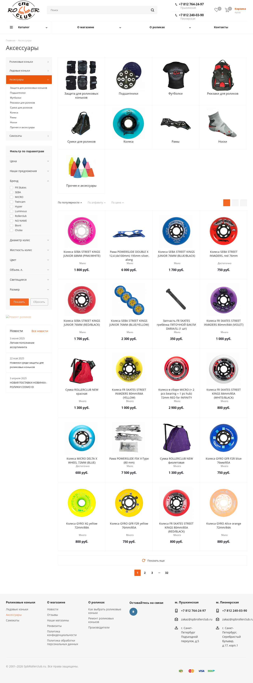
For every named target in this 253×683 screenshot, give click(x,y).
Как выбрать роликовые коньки (104, 611)
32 (166, 573)
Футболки (175, 93)
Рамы (176, 141)
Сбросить (39, 302)
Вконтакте (133, 612)
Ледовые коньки (17, 609)
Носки (222, 141)
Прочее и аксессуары (81, 185)
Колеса (128, 141)
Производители (99, 627)
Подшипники (128, 93)
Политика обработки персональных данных (62, 642)
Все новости (40, 327)
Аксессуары (14, 615)
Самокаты (12, 620)
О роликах (96, 602)
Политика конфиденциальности (62, 633)
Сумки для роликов (81, 141)
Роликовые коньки (20, 602)
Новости (52, 609)
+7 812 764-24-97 (189, 5)
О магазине (56, 602)
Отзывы (52, 615)
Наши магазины (58, 620)
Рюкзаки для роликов (222, 93)
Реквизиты (54, 626)
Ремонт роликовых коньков (101, 620)
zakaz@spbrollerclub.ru (196, 619)
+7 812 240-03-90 (189, 16)
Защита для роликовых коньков (81, 95)
